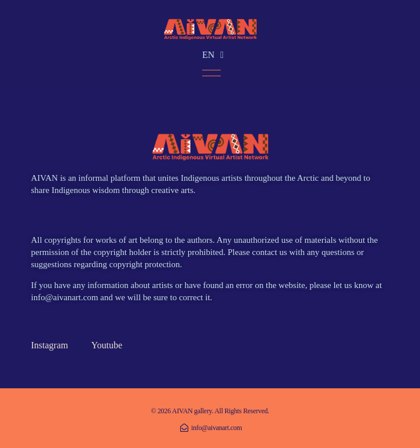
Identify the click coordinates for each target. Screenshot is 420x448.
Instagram (49, 345)
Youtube (106, 345)
